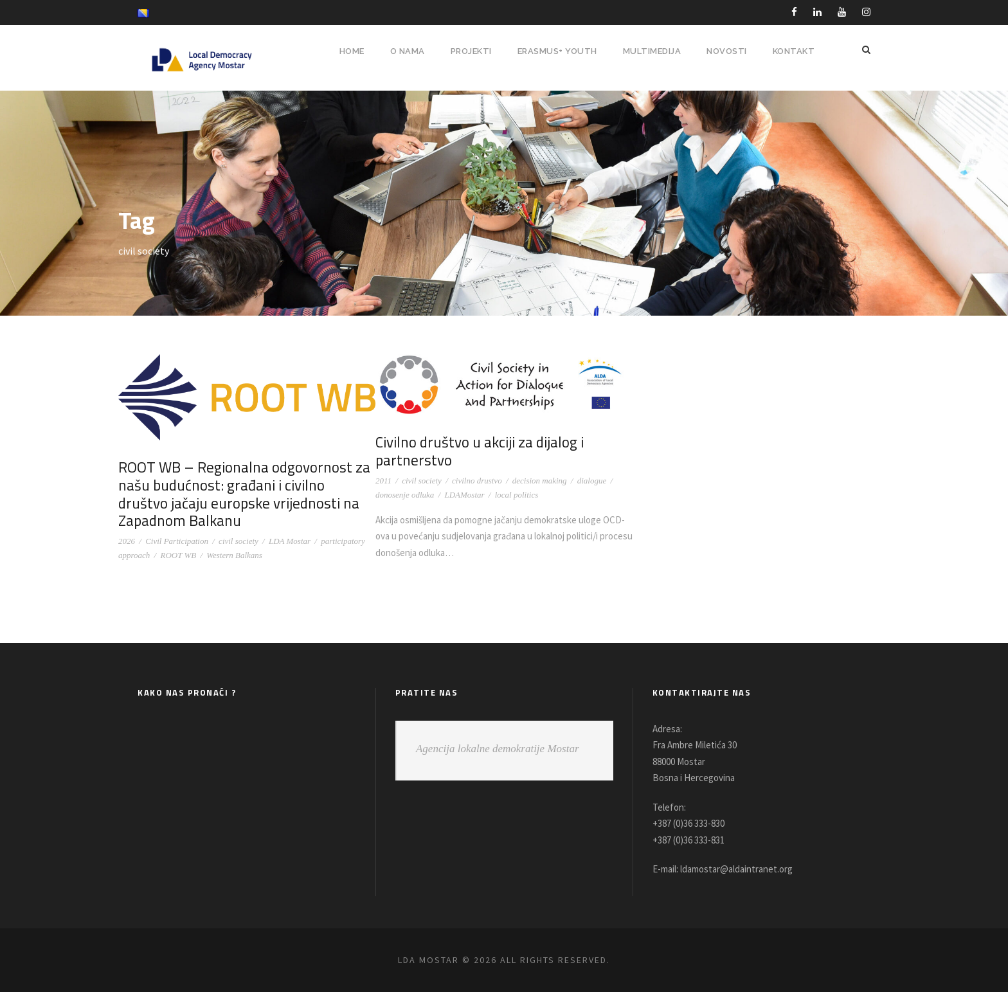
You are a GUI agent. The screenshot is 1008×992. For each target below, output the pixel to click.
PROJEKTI (464, 51)
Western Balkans (234, 555)
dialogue (592, 480)
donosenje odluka (404, 495)
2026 (126, 541)
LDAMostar (464, 495)
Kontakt (793, 51)
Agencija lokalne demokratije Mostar (497, 749)
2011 (383, 480)
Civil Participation (176, 541)
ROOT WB (178, 555)
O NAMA (399, 51)
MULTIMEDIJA (651, 51)
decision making (539, 480)
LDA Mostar (289, 541)
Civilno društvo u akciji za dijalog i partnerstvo (477, 451)
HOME (341, 51)
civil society (238, 541)
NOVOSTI (726, 51)
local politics (517, 495)
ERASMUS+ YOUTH (553, 51)
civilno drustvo (477, 480)
